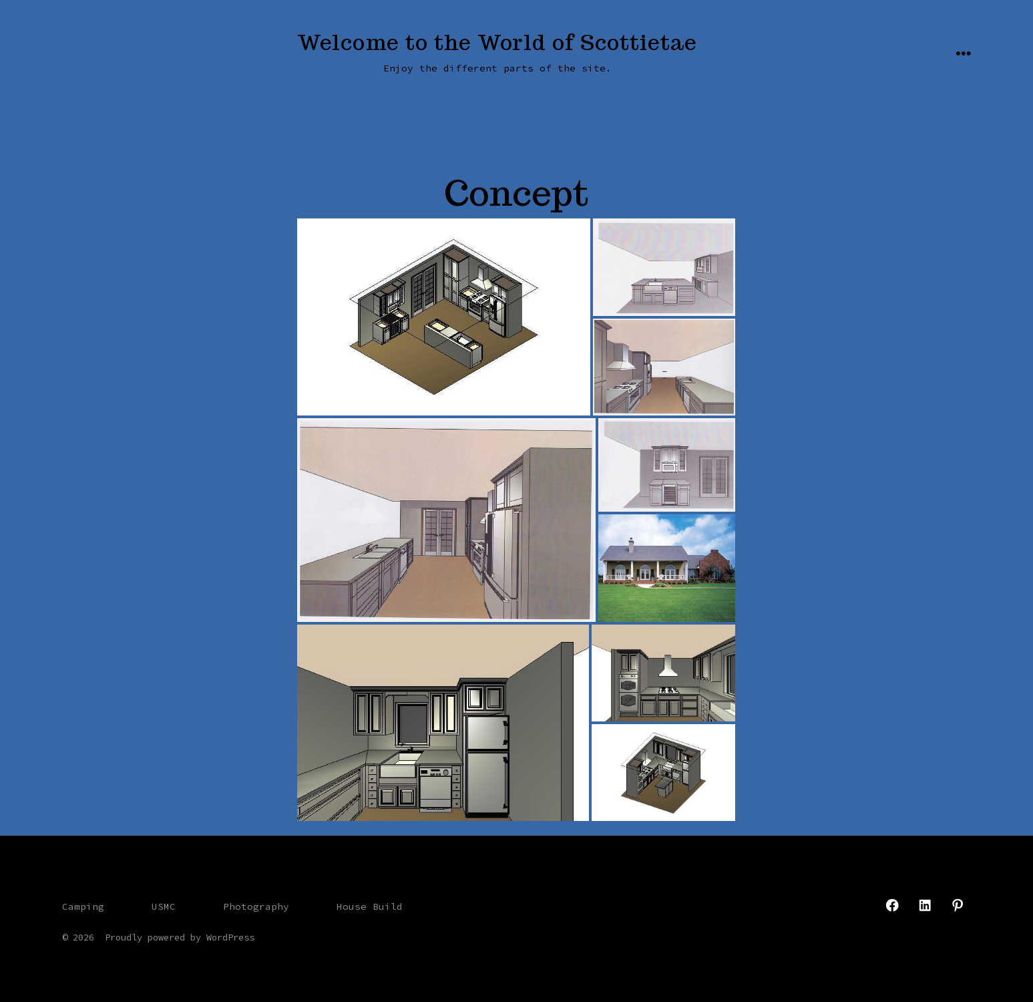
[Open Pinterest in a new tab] (957, 905)
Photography (256, 906)
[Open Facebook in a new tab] (892, 905)
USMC (164, 906)
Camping (83, 906)
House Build (370, 906)
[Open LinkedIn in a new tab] (925, 905)
